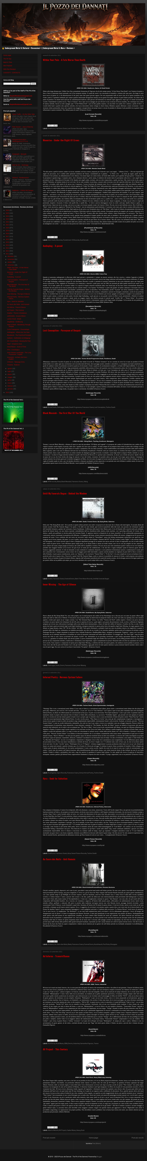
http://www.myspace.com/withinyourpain (93, 120)
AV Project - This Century (55, 1049)
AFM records (52, 481)
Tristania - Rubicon (13, 365)
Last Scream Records (75, 128)
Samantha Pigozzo (86, 1043)
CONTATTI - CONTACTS (11, 73)
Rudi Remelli (84, 240)
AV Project (62, 1130)
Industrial (76, 1043)
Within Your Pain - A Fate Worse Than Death (64, 60)
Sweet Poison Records (79, 853)
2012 (8, 251)
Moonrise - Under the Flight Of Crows (61, 140)
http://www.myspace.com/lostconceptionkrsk (93, 399)
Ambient (51, 944)
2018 (8, 233)
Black (59, 481)
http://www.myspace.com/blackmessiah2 (93, 473)
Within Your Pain (88, 128)
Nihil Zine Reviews (9, 69)
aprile (9, 380)
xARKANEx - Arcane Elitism (16, 316)
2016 (8, 239)
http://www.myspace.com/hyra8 (93, 845)
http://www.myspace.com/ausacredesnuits (93, 936)
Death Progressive (75, 407)
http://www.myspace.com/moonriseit (93, 232)
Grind (81, 773)
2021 (8, 225)
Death (67, 407)
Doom (62, 665)
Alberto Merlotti (53, 1130)
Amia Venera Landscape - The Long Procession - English (19, 353)
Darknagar (60, 407)
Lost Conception (99, 407)
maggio (10, 377)
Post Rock (106, 944)
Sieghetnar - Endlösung (15, 322)
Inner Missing (81, 665)
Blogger (99, 1156)
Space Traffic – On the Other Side (23, 114)
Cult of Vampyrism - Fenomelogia (18, 329)
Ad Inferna (51, 1043)
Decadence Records (62, 318)
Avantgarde (52, 773)
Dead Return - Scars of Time (16, 347)
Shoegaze (113, 944)
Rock (82, 1130)
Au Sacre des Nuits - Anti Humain (59, 859)
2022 (8, 222)
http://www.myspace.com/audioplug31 (93, 310)
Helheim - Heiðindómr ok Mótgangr (18, 338)
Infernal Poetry (88, 773)
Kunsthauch (98, 944)
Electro (75, 318)
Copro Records (62, 773)
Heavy (78, 1130)
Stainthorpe (46, 638)
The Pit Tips (7, 59)
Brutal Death (52, 407)
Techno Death (110, 407)
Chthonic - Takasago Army (16, 362)
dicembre (10, 256)
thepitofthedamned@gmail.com (21, 96)
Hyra (69, 853)
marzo (9, 383)
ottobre (9, 262)
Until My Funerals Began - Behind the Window (65, 493)
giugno (9, 374)
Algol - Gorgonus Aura (14, 344)
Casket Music (71, 1130)
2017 (8, 236)
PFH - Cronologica (13, 350)
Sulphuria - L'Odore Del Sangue (22, 190)
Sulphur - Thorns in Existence (17, 313)
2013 (8, 248)
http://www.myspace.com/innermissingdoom (93, 657)
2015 (8, 242)
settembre (11, 265)
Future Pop (82, 318)
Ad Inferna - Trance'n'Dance (56, 956)
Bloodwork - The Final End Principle (19, 335)
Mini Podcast (7, 66)
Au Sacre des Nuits (60, 944)
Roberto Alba (91, 318)
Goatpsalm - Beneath (19, 154)
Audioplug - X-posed (52, 245)
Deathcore (51, 128)
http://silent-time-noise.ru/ (93, 570)
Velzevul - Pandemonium (20, 178)
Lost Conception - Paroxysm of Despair (62, 330)
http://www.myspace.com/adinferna (92, 1035)
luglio (9, 371)
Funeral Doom (69, 579)
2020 (8, 228)
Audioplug (51, 318)
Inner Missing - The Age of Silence (59, 584)
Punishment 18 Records (71, 240)
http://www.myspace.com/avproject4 (93, 1122)
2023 (8, 219)
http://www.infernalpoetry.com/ (93, 765)
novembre (11, 259)
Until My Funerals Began (101, 579)
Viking (86, 481)
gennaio (10, 389)
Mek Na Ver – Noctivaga (20, 165)
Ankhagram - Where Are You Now (18, 332)
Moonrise (59, 240)
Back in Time (7, 62)
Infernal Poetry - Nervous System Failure (62, 677)
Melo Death (52, 240)
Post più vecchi (138, 1138)
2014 (8, 245)
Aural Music (60, 1043)
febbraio (10, 386)
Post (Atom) (96, 1143)
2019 (8, 230)
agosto (9, 368)
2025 (8, 213)
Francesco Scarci (61, 128)
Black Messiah (66, 481)
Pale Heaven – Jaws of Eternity (22, 127)
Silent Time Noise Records (83, 579)
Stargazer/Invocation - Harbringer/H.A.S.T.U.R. (20, 140)
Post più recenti (49, 1138)
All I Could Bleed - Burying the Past (19, 341)
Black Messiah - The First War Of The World (64, 413)
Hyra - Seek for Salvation (55, 778)
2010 (8, 392)
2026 (8, 210)
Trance (96, 1043)
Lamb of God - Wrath (14, 319)
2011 (8, 254)
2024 (8, 216)
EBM (71, 318)
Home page (93, 1138)
